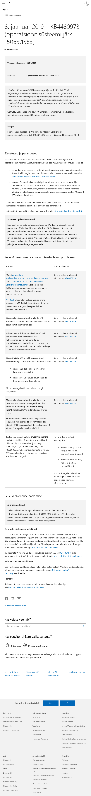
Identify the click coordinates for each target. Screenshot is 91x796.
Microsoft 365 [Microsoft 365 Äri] (7, 777)
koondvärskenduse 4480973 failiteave (26, 587)
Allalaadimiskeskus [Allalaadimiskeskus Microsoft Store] (38, 722)
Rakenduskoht (12, 49)
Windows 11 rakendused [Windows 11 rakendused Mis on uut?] (11, 730)
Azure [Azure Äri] (5, 769)
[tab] (14, 645)
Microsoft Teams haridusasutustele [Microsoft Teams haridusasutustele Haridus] (73, 726)
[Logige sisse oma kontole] (86, 3)
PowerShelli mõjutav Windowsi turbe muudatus (34, 176)
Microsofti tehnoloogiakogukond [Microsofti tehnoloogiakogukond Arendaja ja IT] (43, 775)
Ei (67, 703)
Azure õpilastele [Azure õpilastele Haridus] (67, 748)
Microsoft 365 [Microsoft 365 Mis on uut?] (7, 726)
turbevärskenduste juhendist (68, 211)
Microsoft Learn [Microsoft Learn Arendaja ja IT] (37, 764)
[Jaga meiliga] (17, 598)
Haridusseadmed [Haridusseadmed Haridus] (67, 722)
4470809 (10, 299)
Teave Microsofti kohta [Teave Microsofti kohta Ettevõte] (69, 764)
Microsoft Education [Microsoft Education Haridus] (68, 717)
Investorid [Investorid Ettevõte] (65, 773)
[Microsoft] (45, 2)
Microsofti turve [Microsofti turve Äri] (8, 764)
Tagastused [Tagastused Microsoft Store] (36, 726)
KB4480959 (70, 278)
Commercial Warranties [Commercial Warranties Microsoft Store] (40, 739)
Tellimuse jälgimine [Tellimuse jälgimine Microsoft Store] (38, 730)
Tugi (4, 9)
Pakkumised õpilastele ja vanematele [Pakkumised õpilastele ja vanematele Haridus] (74, 743)
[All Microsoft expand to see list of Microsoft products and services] (3, 3)
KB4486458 (65, 552)
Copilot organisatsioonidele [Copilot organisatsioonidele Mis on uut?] (12, 717)
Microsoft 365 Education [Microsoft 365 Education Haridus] (70, 730)
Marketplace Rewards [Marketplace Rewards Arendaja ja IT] (39, 788)
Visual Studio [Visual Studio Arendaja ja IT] (36, 792)
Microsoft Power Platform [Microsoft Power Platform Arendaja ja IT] (40, 784)
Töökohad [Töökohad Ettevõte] (65, 760)
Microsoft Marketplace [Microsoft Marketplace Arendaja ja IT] (39, 779)
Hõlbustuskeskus (77, 672)
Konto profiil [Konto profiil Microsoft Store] (36, 717)
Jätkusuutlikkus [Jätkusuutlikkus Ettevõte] (67, 777)
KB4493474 (70, 403)
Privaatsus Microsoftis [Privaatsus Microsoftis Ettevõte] (69, 769)
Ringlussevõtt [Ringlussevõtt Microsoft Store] (36, 735)
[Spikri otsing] (9, 3)
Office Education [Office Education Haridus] (67, 735)
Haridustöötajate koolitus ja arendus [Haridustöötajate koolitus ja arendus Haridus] (74, 739)
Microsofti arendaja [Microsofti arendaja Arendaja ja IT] (38, 760)
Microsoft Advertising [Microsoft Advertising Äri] (10, 782)
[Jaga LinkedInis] (11, 598)
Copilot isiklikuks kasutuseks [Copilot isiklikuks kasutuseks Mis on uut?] (12, 722)
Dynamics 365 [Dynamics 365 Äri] (7, 773)
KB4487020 (70, 336)
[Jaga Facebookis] (6, 598)
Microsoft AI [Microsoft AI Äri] (7, 760)
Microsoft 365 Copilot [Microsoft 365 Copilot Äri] (10, 786)
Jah (50, 703)
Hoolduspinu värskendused (45, 547)
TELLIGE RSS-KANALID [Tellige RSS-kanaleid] (17, 605)
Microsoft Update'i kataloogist (68, 556)
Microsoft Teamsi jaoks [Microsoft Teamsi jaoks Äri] (10, 790)
